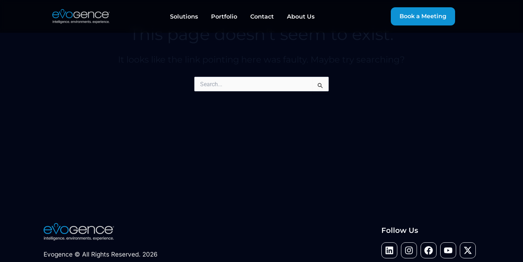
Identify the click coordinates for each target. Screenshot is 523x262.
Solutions (184, 16)
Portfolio (224, 16)
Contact (262, 16)
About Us (301, 16)
